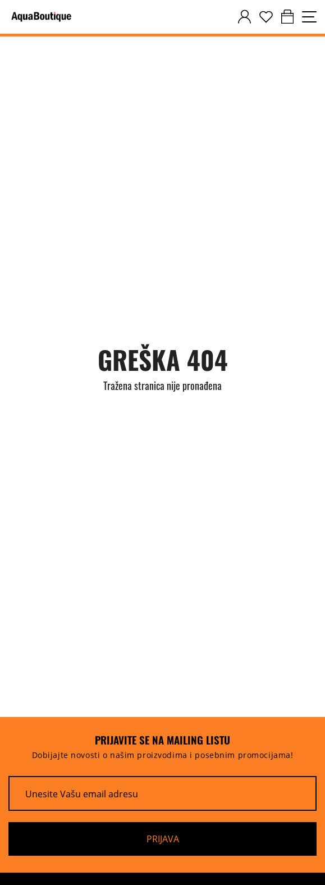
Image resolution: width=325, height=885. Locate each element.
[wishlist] (266, 17)
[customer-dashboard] (244, 17)
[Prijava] (162, 839)
